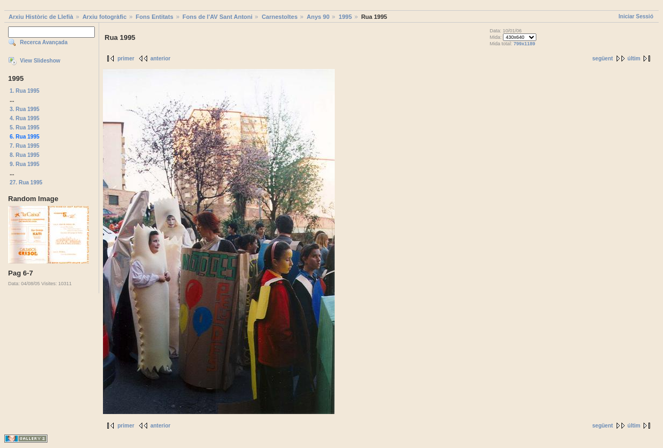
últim (633, 58)
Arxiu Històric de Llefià (41, 16)
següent (602, 58)
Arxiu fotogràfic (104, 16)
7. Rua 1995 (24, 146)
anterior (160, 58)
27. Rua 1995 (26, 182)
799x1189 (524, 43)
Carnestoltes (279, 16)
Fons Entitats (155, 16)
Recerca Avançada (43, 42)
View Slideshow (40, 61)
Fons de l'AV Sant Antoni (218, 16)
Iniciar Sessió (636, 16)
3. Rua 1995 (24, 109)
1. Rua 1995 (24, 91)
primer (126, 58)
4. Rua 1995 (24, 118)
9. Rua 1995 (24, 164)
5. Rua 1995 (24, 127)
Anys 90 (318, 16)
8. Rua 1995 (24, 155)
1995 (345, 16)
